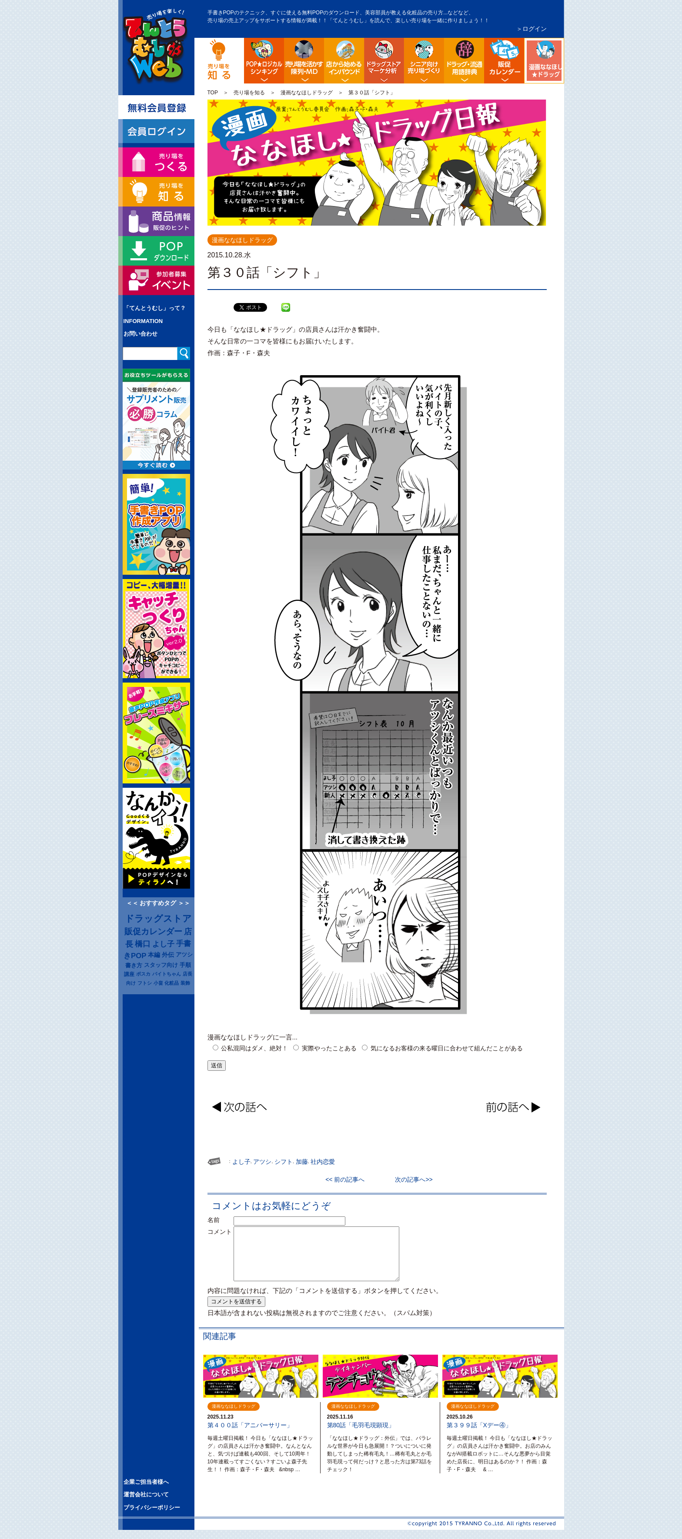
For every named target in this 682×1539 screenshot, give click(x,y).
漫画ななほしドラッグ (563, 44)
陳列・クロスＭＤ (304, 60)
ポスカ (143, 973)
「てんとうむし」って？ (155, 308)
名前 (219, 1219)
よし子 (163, 943)
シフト (283, 1161)
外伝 (168, 954)
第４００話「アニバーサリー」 (250, 1425)
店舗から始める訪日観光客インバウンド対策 (344, 60)
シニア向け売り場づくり (424, 60)
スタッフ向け (161, 965)
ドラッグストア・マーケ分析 (384, 60)
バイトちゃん (166, 973)
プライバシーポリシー (152, 1507)
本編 (154, 954)
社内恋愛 (323, 1161)
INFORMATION (143, 321)
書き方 (133, 965)
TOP (212, 93)
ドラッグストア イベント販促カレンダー (504, 60)
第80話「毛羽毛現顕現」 (361, 1425)
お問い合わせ (140, 333)
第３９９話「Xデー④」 (479, 1425)
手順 (185, 965)
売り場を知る (249, 93)
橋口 (142, 943)
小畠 (158, 983)
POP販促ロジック (264, 60)
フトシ (144, 983)
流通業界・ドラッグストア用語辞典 (464, 60)
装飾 (185, 983)
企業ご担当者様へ (146, 1482)
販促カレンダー (153, 931)
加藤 (302, 1161)
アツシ (184, 954)
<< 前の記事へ (348, 1179)
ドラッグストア (158, 918)
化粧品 (171, 983)
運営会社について (146, 1494)
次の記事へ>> (410, 1179)
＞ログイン (531, 28)
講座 (129, 974)
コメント (219, 1231)
